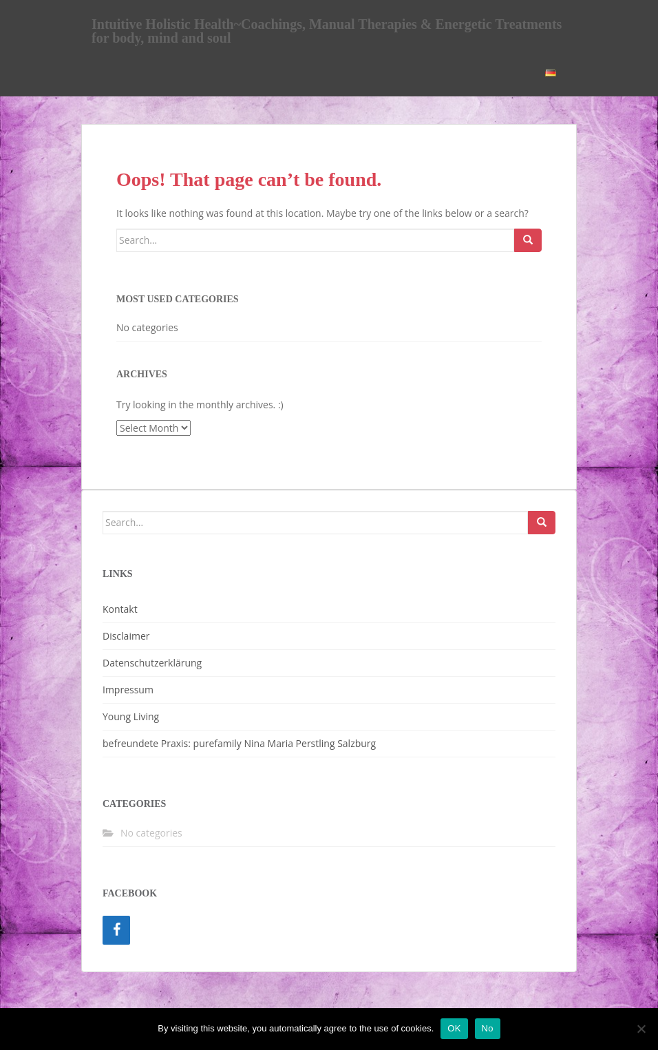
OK (453, 1028)
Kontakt (120, 609)
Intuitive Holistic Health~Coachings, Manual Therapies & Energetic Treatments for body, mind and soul (327, 29)
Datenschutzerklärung (152, 662)
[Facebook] (116, 930)
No (488, 1028)
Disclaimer (126, 635)
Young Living (131, 716)
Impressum (128, 689)
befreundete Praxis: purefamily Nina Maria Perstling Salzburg (239, 743)
